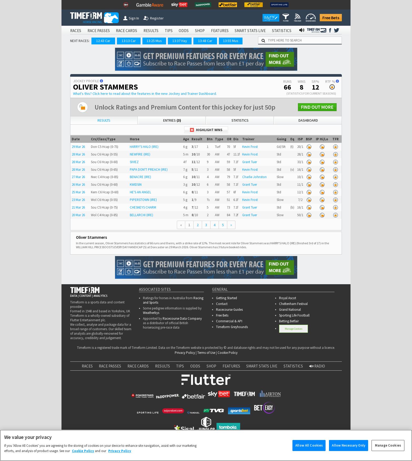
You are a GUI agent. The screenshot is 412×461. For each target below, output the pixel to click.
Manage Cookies (293, 328)
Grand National (290, 309)
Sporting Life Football (294, 315)
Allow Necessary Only (348, 450)
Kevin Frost (250, 146)
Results (103, 120)
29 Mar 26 (78, 146)
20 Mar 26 (78, 215)
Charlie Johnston (254, 177)
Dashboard (308, 120)
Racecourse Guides (229, 309)
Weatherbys (151, 312)
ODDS (184, 30)
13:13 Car (129, 40)
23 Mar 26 (78, 200)
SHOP (200, 30)
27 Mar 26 (78, 177)
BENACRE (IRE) (140, 177)
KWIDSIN (136, 184)
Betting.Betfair (289, 321)
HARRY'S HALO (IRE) (144, 146)
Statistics (240, 120)
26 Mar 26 (78, 184)
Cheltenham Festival (293, 304)
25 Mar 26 (78, 192)
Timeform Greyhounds (232, 327)
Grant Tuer (249, 162)
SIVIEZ (134, 162)
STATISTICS (281, 30)
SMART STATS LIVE (250, 30)
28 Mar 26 (78, 154)
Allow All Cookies (309, 450)
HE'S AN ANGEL (140, 192)
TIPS (169, 30)
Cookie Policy (228, 352)
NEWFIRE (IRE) (140, 154)
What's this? (145, 93)
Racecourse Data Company (182, 318)
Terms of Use (206, 352)
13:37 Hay (179, 40)
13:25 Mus (154, 40)
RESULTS (150, 30)
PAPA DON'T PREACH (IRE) (149, 169)
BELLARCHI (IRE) (141, 215)
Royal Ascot (287, 298)
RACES (75, 30)
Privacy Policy (185, 352)
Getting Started (226, 298)
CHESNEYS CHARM (143, 207)
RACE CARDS (126, 30)
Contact (222, 304)
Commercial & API (229, 321)
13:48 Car (205, 40)
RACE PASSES (98, 30)
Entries (172, 120)
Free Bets (330, 17)
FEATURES (220, 30)
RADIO (317, 366)
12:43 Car (103, 40)
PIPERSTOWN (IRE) (143, 200)
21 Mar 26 (78, 207)
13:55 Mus (230, 40)
